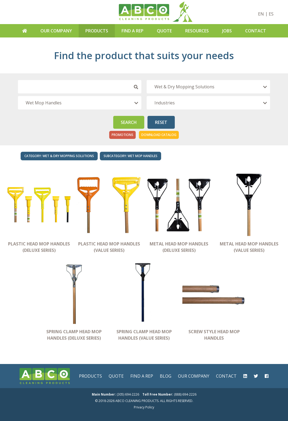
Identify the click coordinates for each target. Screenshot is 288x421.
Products (96, 31)
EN (261, 14)
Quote (164, 31)
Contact (255, 31)
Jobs (227, 31)
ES (271, 14)
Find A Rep (132, 31)
